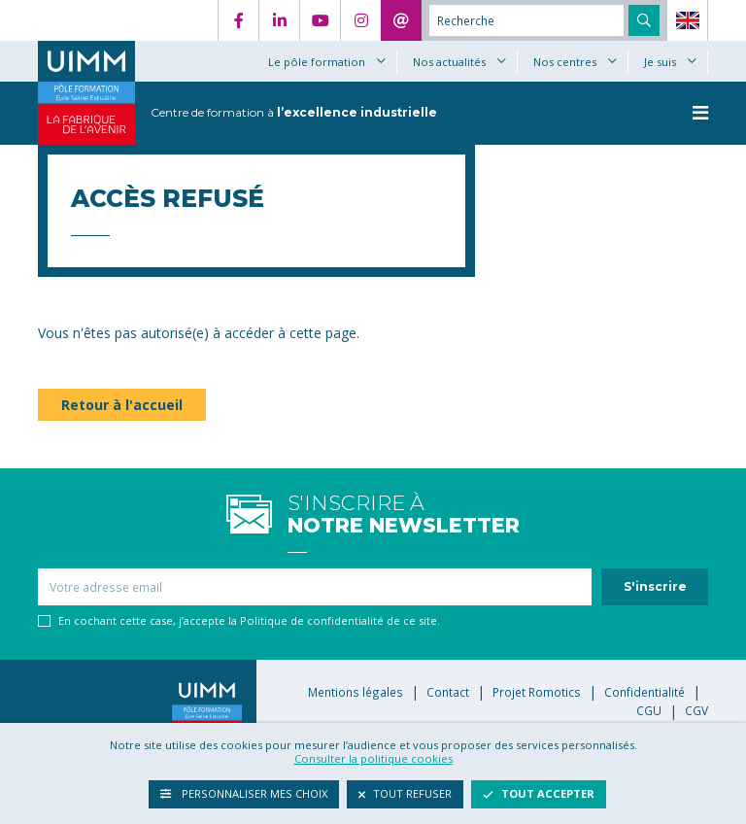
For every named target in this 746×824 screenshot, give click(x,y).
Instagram (360, 20)
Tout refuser (405, 793)
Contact (401, 20)
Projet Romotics (536, 692)
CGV (696, 710)
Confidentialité (644, 692)
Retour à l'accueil (122, 404)
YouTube (319, 20)
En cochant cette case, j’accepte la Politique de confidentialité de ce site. (249, 620)
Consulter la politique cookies (373, 758)
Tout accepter (538, 793)
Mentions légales (355, 692)
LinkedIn (278, 20)
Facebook (238, 20)
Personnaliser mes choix (243, 793)
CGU (648, 710)
